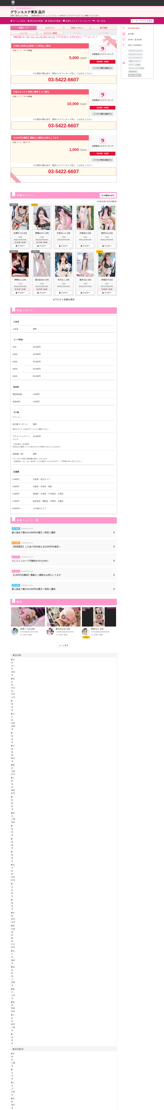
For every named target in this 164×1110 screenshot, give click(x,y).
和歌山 (59, 949)
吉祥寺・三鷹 (19, 681)
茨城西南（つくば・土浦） (50, 871)
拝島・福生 (59, 681)
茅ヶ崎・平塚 (79, 778)
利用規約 (89, 1074)
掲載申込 (53, 1074)
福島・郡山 (61, 829)
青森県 (37, 825)
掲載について (65, 1074)
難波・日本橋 (65, 930)
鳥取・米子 (32, 976)
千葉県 (16, 787)
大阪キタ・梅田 (20, 930)
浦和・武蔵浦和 (38, 802)
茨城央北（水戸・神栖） (24, 871)
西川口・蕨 (32, 806)
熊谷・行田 (70, 802)
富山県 (29, 839)
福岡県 (15, 987)
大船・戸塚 (95, 778)
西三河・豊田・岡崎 (72, 895)
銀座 (97, 663)
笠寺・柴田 (100, 892)
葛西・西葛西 (55, 671)
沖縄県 (81, 994)
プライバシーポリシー (105, 1074)
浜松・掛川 (46, 902)
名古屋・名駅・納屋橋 (23, 892)
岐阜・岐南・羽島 (21, 917)
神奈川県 (17, 773)
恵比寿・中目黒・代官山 (45, 660)
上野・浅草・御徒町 (38, 663)
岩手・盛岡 (46, 829)
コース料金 (27, 50)
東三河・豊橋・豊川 (94, 895)
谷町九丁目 (80, 930)
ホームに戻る (17, 21)
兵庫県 (15, 938)
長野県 (39, 846)
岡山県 (40, 973)
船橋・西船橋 (41, 792)
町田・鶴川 (38, 685)
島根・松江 (46, 976)
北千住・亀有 (103, 667)
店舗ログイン (122, 1074)
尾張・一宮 (34, 895)
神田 (80, 663)
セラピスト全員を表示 (64, 299)
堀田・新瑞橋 (19, 895)
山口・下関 (75, 976)
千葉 (15, 792)
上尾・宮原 (84, 802)
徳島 (15, 962)
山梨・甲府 (46, 850)
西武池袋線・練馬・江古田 (81, 667)
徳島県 (14, 959)
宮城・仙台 (18, 829)
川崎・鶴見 (32, 778)
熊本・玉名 (42, 997)
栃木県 (22, 860)
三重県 (15, 906)
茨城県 (15, 867)
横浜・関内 (18, 778)
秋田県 (61, 1012)
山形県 (63, 825)
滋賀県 (37, 945)
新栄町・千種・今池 (52, 892)
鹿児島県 (71, 994)
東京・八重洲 (67, 663)
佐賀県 (39, 1056)
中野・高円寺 (60, 667)
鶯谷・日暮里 (19, 663)
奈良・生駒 (46, 949)
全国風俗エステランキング (79, 1082)
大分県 (44, 994)
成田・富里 (101, 792)
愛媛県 (32, 959)
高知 (52, 962)
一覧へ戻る (99, 21)
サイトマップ (101, 1070)
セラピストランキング (76, 21)
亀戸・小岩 (40, 671)
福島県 (55, 825)
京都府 (29, 945)
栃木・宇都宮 (19, 863)
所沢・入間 (18, 806)
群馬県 (22, 874)
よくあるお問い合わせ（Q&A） (122, 1070)
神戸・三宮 (18, 941)
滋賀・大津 (32, 949)
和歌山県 (56, 945)
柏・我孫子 (87, 792)
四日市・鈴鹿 (19, 910)
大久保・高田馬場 (77, 660)
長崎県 (35, 994)
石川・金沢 (32, 843)
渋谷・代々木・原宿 (22, 660)
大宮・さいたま (20, 802)
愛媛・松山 (41, 962)
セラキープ (88, 1070)
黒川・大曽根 (85, 892)
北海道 (24, 818)
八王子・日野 (43, 681)
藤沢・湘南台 (63, 778)
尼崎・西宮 (32, 941)
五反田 (38, 667)
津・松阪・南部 (36, 910)
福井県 (46, 839)
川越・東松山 (55, 802)
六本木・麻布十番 (73, 671)
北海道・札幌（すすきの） (25, 822)
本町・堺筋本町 (38, 930)
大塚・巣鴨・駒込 (105, 660)
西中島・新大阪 (36, 934)
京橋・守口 (95, 930)
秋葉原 (54, 663)
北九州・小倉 (27, 990)
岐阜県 (22, 913)
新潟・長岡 (18, 850)
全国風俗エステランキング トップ (41, 1070)
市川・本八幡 (72, 792)
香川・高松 (26, 962)
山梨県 (48, 846)
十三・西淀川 (19, 934)
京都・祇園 (18, 949)
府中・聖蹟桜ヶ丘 (21, 685)
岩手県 (46, 825)
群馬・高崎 (18, 878)
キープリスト (142, 21)
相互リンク (78, 1074)
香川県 (23, 959)
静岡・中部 (18, 902)
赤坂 (87, 671)
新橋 (88, 663)
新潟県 (31, 846)
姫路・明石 (46, 941)
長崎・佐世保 (19, 997)
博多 (15, 990)
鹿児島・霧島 (66, 997)
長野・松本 (32, 850)
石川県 (37, 839)
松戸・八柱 (57, 792)
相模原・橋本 (19, 781)
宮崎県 (61, 994)
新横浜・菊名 (47, 778)
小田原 (50, 781)
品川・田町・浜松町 (22, 667)
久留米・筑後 (43, 990)
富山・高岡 (18, 843)
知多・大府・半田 (51, 895)
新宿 (63, 660)
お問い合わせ (41, 1074)
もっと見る (63, 645)
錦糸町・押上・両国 (22, 671)
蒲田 (47, 667)
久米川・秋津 (74, 681)
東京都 (110, 692)
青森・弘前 (32, 829)
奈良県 (46, 945)
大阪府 (15, 927)
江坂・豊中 (52, 934)
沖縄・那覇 (81, 997)
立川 (31, 681)
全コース (26, 142)
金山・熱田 (70, 892)
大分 (31, 997)
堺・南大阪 (66, 934)
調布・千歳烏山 (91, 681)
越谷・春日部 (99, 802)
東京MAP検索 (35, 21)
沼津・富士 (32, 902)
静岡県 (15, 899)
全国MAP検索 (52, 21)
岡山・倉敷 (61, 976)
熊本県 (53, 994)
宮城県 (29, 825)
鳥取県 (23, 973)
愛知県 (15, 888)
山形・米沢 (75, 829)
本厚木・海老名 (36, 781)
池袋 (91, 660)
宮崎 (54, 997)
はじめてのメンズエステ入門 (69, 1070)
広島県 (14, 973)
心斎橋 (52, 930)
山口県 (49, 973)
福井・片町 (46, 843)
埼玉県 (16, 797)
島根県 (32, 973)
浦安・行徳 (26, 792)
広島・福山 (18, 976)
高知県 (40, 959)
